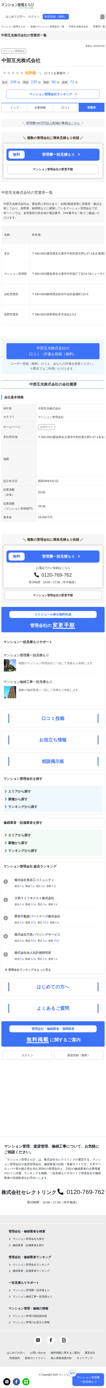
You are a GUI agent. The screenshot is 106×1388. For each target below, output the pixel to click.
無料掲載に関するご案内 (65, 1352)
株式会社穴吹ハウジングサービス (37, 934)
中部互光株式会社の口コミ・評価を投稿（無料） (53, 351)
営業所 (91, 107)
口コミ (65, 107)
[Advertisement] (53, 1094)
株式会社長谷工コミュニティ (34, 880)
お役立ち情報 (53, 739)
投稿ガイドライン (35, 1358)
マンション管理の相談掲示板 (30, 1315)
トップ (14, 107)
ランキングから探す (22, 806)
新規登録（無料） (55, 16)
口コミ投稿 (53, 718)
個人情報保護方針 (61, 1358)
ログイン (34, 16)
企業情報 (40, 107)
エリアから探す (19, 791)
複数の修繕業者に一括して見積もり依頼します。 (50, 690)
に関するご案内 (53, 1034)
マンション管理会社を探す (28, 1238)
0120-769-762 (55, 575)
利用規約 (14, 1358)
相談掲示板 (53, 761)
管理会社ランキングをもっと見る (29, 969)
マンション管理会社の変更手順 (53, 169)
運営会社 (90, 1352)
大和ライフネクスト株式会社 (34, 898)
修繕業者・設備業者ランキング (31, 1270)
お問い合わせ (38, 1352)
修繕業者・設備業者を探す (28, 1245)
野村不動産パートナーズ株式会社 (37, 916)
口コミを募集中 (55, 73)
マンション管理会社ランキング (53, 94)
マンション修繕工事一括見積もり (27, 682)
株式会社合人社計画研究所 (32, 952)
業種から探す (18, 799)
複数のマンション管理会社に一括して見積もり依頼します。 (57, 663)
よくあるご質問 (53, 1008)
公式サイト (46, 426)
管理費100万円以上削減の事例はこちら (53, 123)
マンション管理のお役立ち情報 (31, 1322)
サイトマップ (85, 1358)
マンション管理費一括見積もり (26, 655)
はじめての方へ (15, 16)
